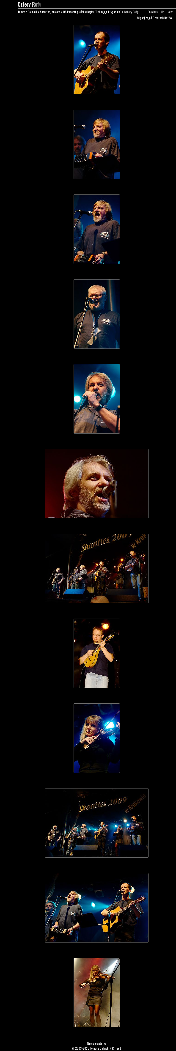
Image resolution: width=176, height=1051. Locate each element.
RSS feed (115, 1048)
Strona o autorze (96, 1043)
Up (162, 11)
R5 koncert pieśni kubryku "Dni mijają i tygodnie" (92, 11)
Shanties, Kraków (50, 11)
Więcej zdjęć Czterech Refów (154, 17)
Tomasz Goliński (27, 11)
